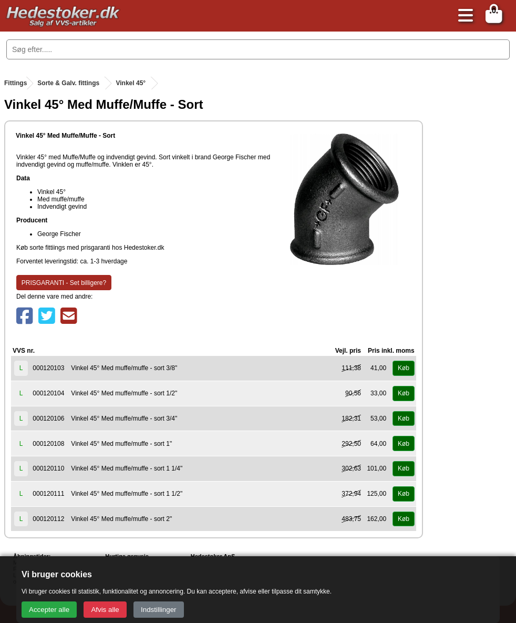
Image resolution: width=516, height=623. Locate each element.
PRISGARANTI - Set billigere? (64, 283)
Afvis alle (105, 610)
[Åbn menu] (463, 16)
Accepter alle (49, 610)
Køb (403, 368)
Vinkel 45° (131, 83)
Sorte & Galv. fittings (68, 83)
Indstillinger (158, 610)
